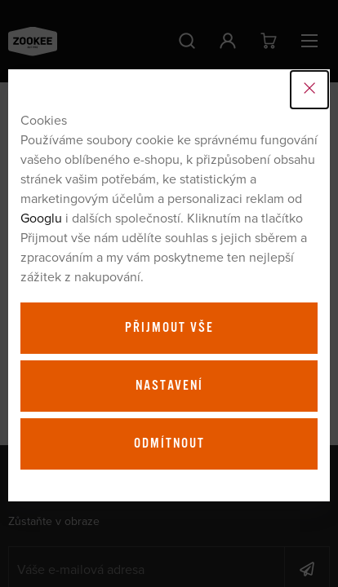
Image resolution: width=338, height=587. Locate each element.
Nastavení (169, 385)
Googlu (41, 218)
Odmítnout (169, 443)
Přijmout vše (169, 328)
